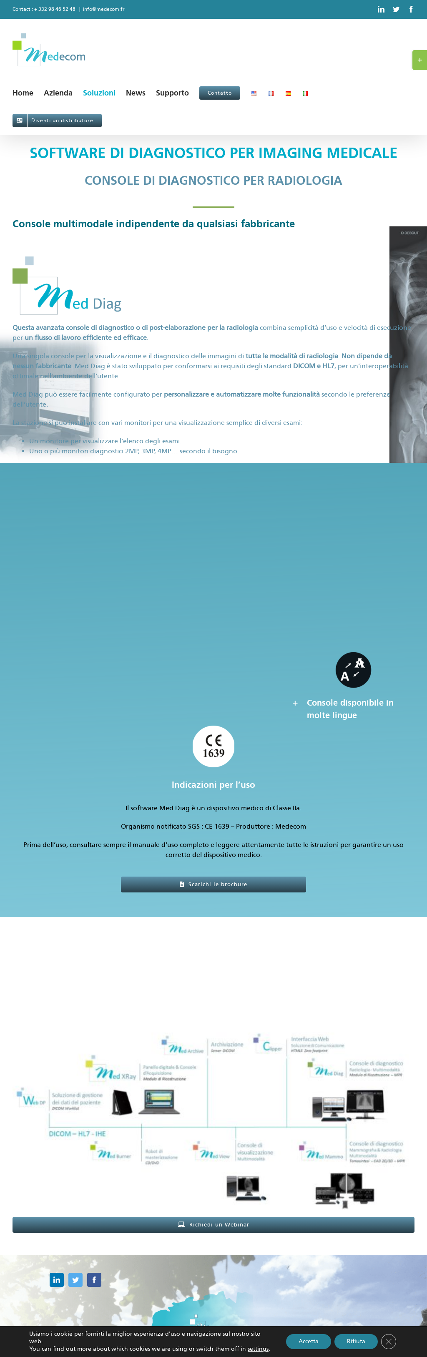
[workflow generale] (213, 993)
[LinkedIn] (57, 1280)
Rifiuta (356, 1341)
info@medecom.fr (104, 9)
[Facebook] (94, 1280)
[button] (352, 709)
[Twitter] (75, 1280)
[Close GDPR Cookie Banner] (388, 1341)
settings (258, 1348)
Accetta (309, 1341)
